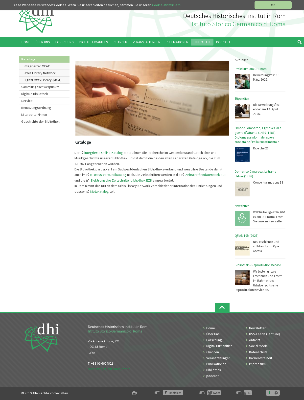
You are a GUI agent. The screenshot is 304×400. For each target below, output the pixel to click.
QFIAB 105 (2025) (246, 236)
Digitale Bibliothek (34, 94)
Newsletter (242, 206)
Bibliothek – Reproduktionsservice (258, 265)
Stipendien (242, 98)
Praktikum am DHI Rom (251, 69)
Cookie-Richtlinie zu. (167, 5)
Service (27, 100)
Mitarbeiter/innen (34, 114)
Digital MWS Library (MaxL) (43, 80)
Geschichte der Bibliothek (40, 121)
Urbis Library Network (40, 73)
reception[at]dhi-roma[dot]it (109, 369)
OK (273, 5)
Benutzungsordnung (36, 107)
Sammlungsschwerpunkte (40, 87)
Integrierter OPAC (37, 66)
